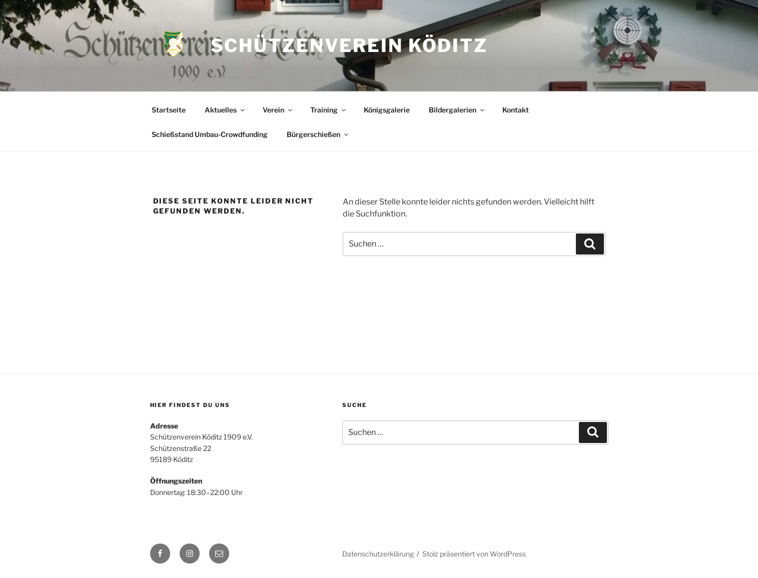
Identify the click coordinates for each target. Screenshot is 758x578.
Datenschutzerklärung (378, 554)
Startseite (169, 110)
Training (328, 110)
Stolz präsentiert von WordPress (474, 554)
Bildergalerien (457, 110)
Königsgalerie (387, 110)
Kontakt (515, 110)
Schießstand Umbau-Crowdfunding (210, 134)
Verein (278, 110)
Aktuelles (225, 110)
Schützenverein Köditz (349, 45)
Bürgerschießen (318, 134)
